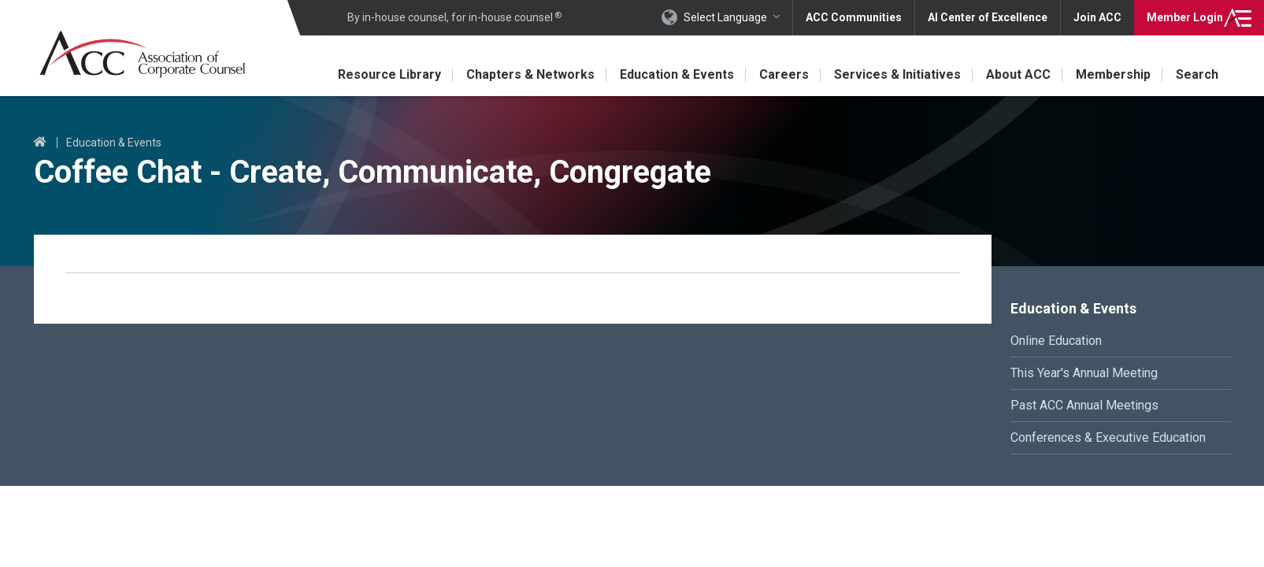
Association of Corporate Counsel (142, 54)
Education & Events (677, 74)
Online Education (1056, 340)
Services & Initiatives (897, 74)
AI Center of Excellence (987, 17)
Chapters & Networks (530, 74)
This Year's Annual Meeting (1084, 372)
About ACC (1018, 74)
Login (1185, 17)
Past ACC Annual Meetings (1084, 405)
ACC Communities (854, 17)
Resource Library (389, 74)
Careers (784, 74)
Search (1197, 74)
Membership (1113, 74)
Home (40, 142)
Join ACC (1097, 17)
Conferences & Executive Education (1108, 437)
